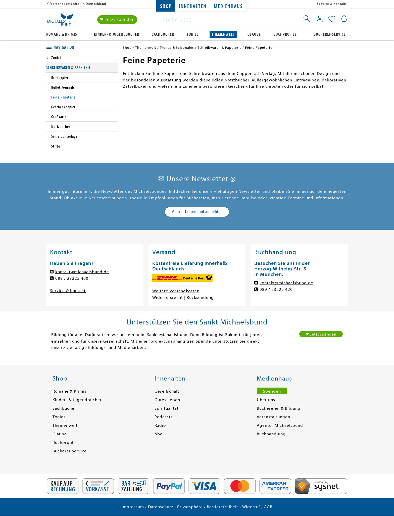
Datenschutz (160, 506)
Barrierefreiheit (222, 506)
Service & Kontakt (332, 4)
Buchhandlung (271, 434)
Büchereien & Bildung (279, 408)
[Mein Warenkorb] (344, 19)
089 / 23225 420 (276, 289)
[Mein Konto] (319, 19)
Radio (160, 425)
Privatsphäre (190, 506)
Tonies (193, 34)
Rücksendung (200, 297)
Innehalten (192, 6)
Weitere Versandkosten (176, 291)
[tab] (82, 47)
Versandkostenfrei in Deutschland (78, 4)
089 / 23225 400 (71, 278)
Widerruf (251, 506)
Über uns (266, 399)
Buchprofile (285, 34)
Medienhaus (228, 6)
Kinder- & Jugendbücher (116, 34)
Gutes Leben (167, 399)
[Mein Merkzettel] (331, 19)
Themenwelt (223, 34)
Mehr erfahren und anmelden (197, 212)
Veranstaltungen (273, 416)
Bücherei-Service (330, 34)
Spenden (272, 391)
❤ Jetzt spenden (117, 19)
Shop (165, 6)
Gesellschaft (167, 391)
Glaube (254, 34)
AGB (268, 506)
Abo (159, 434)
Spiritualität (167, 408)
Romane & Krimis (61, 34)
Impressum (133, 506)
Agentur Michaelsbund (280, 425)
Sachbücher (163, 34)
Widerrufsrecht (167, 297)
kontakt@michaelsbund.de (82, 271)
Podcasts (164, 416)
